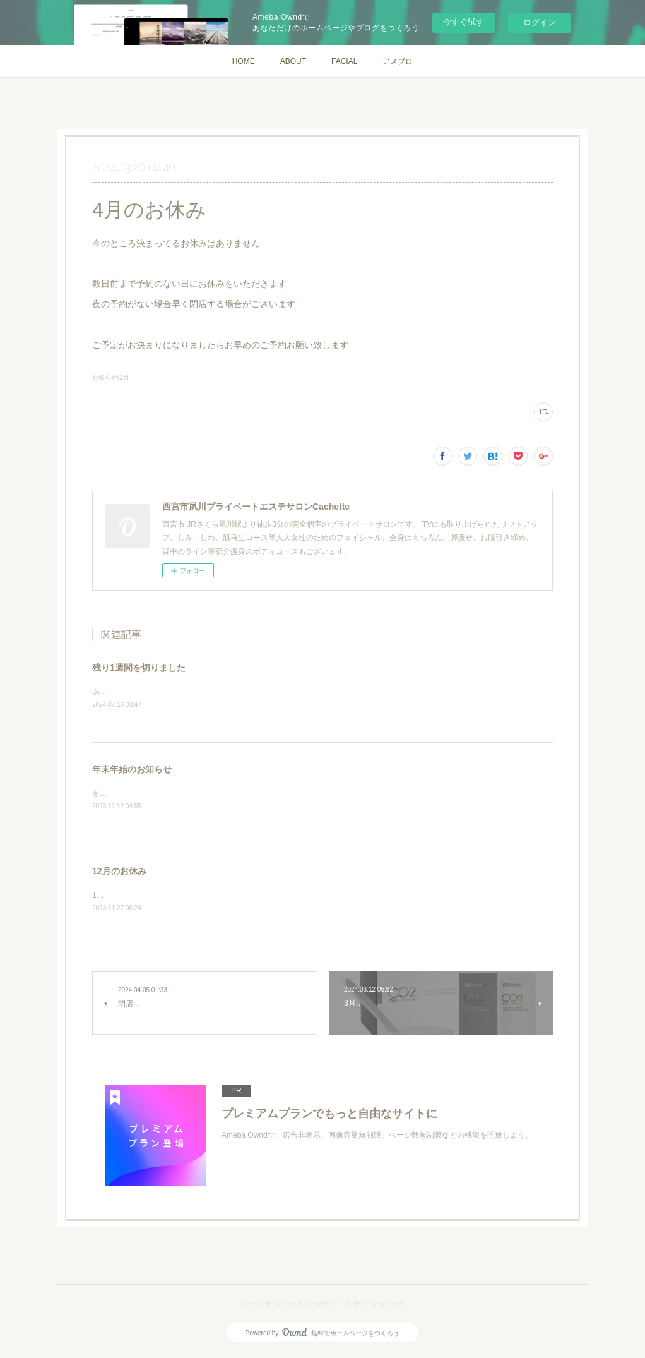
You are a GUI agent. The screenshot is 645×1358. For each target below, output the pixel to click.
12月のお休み (119, 873)
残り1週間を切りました (139, 668)
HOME (243, 61)
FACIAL (344, 61)
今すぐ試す (463, 22)
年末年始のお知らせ (132, 770)
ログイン (539, 22)
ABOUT (293, 61)
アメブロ (397, 61)
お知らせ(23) (110, 377)
